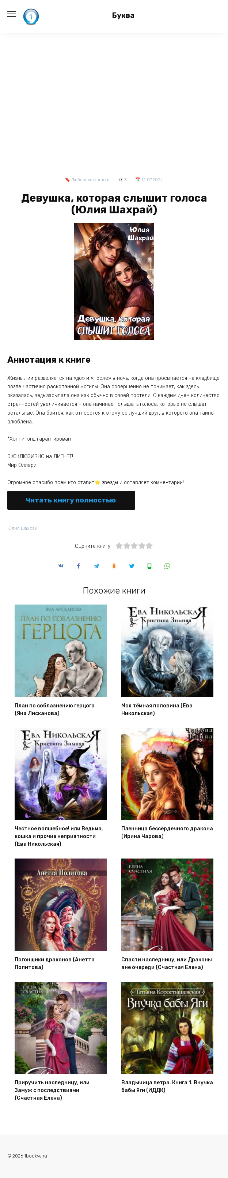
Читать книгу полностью (71, 500)
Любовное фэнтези (90, 179)
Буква (123, 15)
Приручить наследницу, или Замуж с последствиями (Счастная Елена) (52, 1091)
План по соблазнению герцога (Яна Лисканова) (55, 710)
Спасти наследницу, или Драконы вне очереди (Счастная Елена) (166, 964)
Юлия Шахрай (22, 528)
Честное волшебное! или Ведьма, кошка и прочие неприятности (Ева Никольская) (59, 837)
